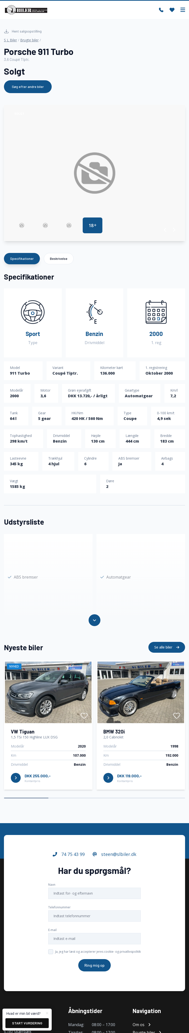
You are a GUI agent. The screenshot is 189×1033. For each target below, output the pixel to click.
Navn (51, 886)
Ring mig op (94, 967)
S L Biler (10, 40)
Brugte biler (29, 40)
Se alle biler (166, 649)
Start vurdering (27, 1023)
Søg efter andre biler (28, 86)
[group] (94, 173)
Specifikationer (22, 258)
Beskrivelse (58, 258)
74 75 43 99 (69, 856)
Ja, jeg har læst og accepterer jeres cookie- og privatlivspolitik (98, 953)
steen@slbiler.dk (114, 856)
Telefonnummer (59, 909)
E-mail (52, 932)
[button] (165, 229)
